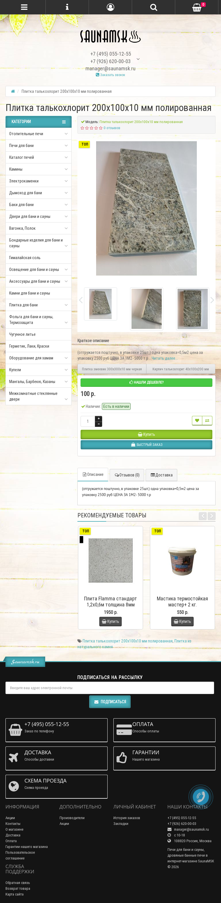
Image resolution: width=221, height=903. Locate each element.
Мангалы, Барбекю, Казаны (32, 381)
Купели (15, 369)
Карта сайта (14, 894)
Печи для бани (21, 145)
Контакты (12, 823)
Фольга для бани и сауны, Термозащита (31, 319)
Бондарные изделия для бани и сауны (36, 242)
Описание (93, 474)
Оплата (11, 840)
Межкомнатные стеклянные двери (33, 396)
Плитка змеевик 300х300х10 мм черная (112, 369)
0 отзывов (112, 127)
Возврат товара (17, 888)
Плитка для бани (23, 305)
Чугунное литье (22, 334)
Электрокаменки (24, 181)
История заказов (126, 817)
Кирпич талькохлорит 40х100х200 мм (181, 369)
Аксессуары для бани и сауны (34, 281)
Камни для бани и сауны (29, 293)
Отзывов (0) (127, 475)
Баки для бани (21, 204)
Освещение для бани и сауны (34, 269)
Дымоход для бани (25, 192)
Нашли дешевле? (146, 382)
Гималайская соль (25, 257)
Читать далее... (165, 358)
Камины (15, 169)
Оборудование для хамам (31, 358)
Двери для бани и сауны (29, 216)
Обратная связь (17, 882)
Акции (10, 817)
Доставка (161, 475)
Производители (72, 817)
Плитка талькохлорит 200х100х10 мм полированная (128, 641)
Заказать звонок (110, 75)
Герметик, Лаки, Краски (29, 346)
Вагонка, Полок (22, 228)
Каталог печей (21, 157)
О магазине (14, 829)
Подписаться (110, 701)
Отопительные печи (26, 133)
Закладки (120, 823)
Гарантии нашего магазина (26, 846)
